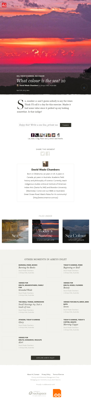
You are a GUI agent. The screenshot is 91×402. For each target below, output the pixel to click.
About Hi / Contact (33, 374)
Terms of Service (58, 374)
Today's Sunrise (27, 76)
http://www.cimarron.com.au (45, 197)
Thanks (65, 125)
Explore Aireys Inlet (45, 358)
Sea (18, 76)
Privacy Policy (46, 374)
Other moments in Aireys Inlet (45, 259)
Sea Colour (39, 76)
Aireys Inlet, (48, 85)
